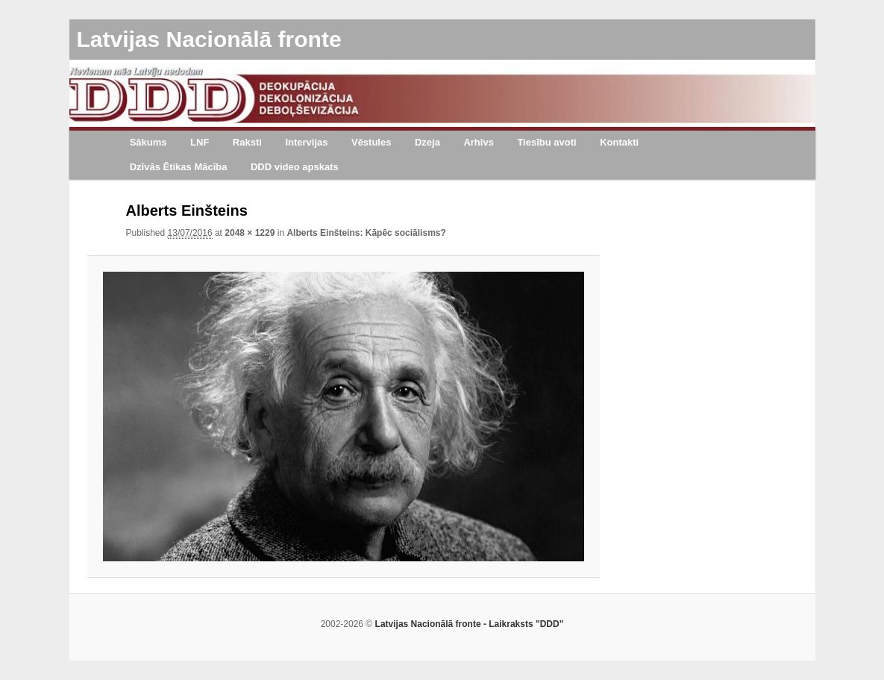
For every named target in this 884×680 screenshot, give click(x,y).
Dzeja (427, 142)
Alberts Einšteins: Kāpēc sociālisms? (365, 233)
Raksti (247, 142)
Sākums (148, 142)
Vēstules (371, 142)
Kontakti (619, 142)
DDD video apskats (295, 166)
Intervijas (306, 142)
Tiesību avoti (546, 142)
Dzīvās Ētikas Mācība (179, 166)
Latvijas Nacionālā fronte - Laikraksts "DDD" (469, 624)
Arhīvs (478, 142)
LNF (199, 142)
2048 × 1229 (250, 233)
